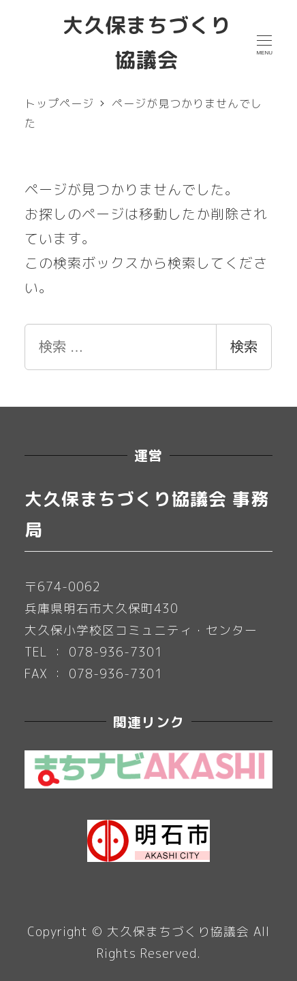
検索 (243, 346)
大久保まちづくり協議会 (178, 931)
